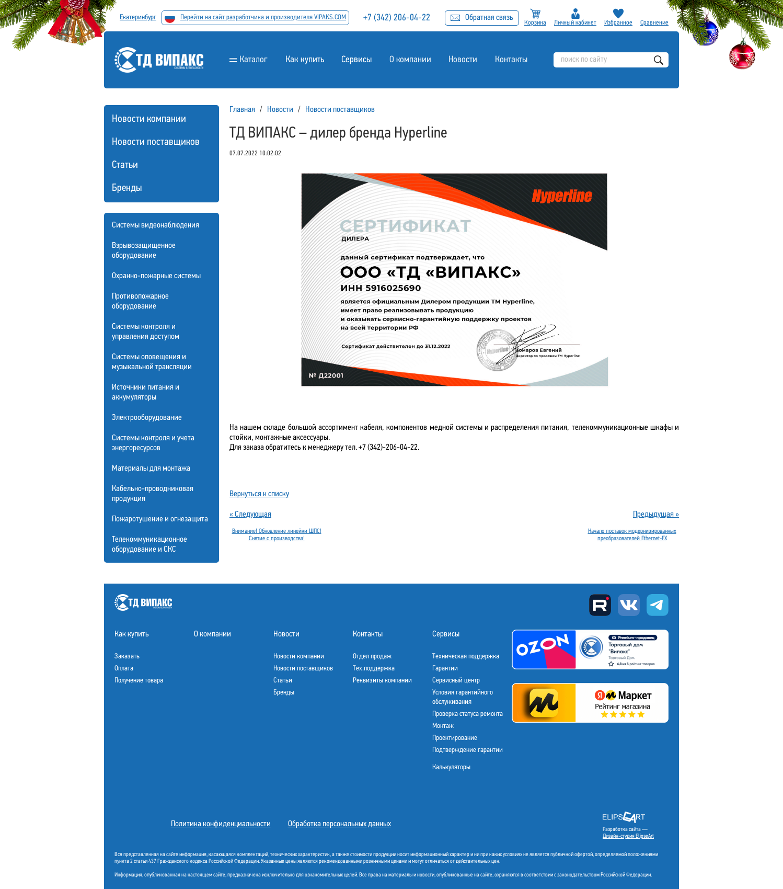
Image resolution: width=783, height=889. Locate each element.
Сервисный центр (456, 681)
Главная (242, 110)
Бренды (127, 188)
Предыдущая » (656, 514)
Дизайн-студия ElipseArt (628, 836)
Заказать (127, 656)
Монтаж (443, 726)
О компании (409, 60)
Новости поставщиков (156, 142)
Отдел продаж (372, 656)
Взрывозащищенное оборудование (144, 251)
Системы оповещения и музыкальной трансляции (152, 362)
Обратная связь (482, 17)
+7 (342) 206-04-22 (397, 18)
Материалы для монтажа (151, 468)
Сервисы (356, 60)
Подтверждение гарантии (467, 750)
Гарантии (445, 669)
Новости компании (149, 119)
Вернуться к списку (259, 494)
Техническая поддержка (465, 656)
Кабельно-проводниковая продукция (152, 494)
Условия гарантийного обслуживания (462, 697)
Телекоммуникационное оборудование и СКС (149, 544)
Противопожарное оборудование (140, 301)
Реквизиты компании (382, 681)
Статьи (125, 165)
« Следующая (250, 514)
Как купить (304, 60)
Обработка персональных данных (339, 824)
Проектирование (454, 738)
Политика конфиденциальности (221, 824)
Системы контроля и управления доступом (145, 332)
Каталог (253, 60)
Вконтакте (629, 605)
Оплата (123, 669)
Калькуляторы (451, 767)
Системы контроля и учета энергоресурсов (153, 443)
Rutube (600, 605)
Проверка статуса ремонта (467, 714)
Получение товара (138, 681)
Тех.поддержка (374, 669)
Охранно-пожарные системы (156, 276)
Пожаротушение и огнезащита (160, 519)
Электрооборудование (147, 418)
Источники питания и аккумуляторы (145, 392)
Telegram (658, 605)
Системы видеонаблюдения (155, 225)
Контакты (510, 60)
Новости (462, 60)
